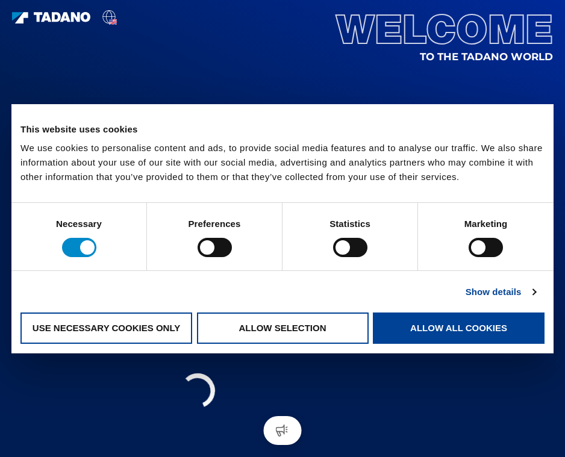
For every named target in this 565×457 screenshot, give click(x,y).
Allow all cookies (458, 328)
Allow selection (282, 328)
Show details (494, 292)
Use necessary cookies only (106, 328)
